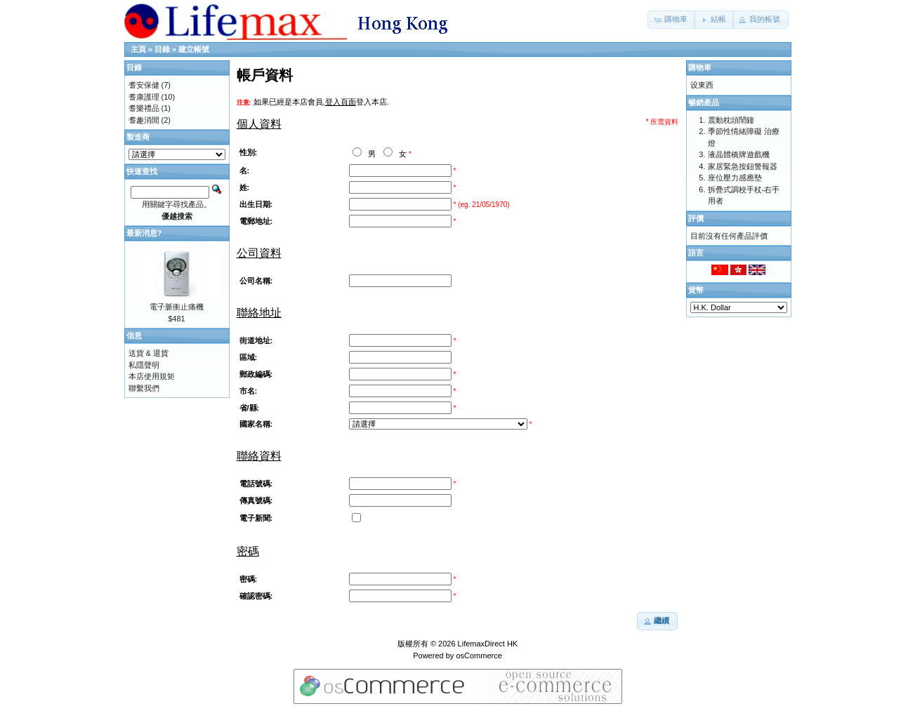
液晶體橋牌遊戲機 (739, 154)
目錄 (162, 49)
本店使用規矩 (152, 376)
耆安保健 (144, 85)
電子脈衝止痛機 (177, 307)
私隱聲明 (144, 365)
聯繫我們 (144, 388)
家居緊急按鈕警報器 (742, 166)
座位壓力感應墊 (735, 177)
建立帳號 (193, 49)
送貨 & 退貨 (149, 353)
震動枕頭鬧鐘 (731, 120)
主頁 (138, 49)
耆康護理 (144, 97)
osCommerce (478, 655)
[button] (671, 20)
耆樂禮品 (144, 108)
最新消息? (144, 233)
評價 (696, 218)
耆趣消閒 (144, 120)
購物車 (699, 67)
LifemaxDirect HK (488, 643)
